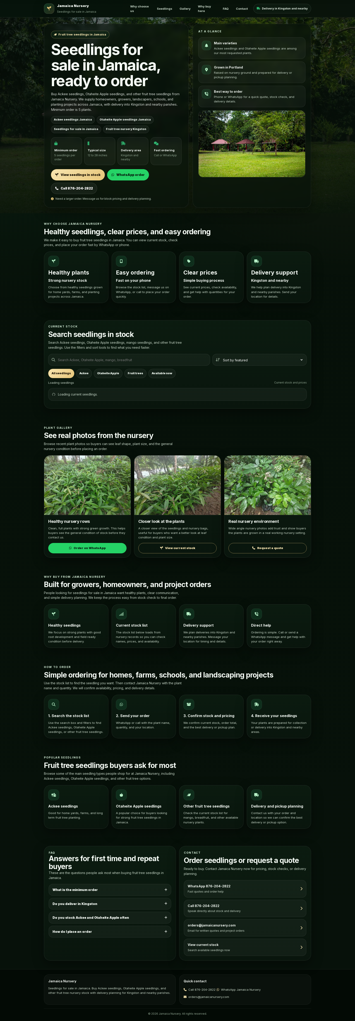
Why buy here (204, 9)
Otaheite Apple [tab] (108, 373)
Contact (242, 8)
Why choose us (139, 9)
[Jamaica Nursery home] (84, 8)
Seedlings (164, 8)
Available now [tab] (162, 373)
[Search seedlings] (129, 360)
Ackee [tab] (84, 373)
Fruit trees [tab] (135, 373)
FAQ (226, 8)
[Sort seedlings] (259, 360)
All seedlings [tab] (61, 373)
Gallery (185, 8)
